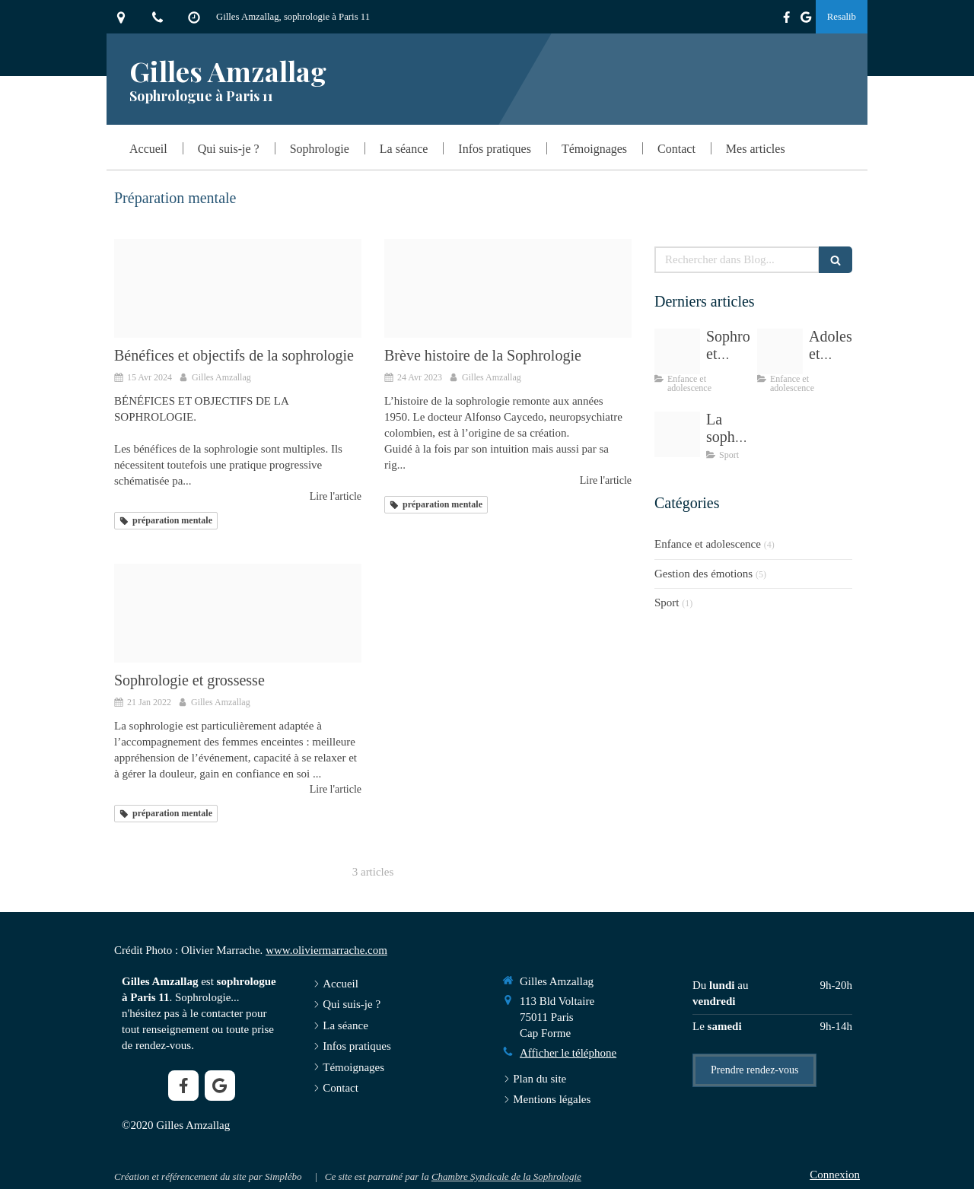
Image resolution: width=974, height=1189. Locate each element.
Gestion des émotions (703, 573)
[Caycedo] (508, 288)
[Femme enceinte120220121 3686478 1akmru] (237, 613)
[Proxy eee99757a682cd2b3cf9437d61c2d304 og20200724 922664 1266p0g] (780, 351)
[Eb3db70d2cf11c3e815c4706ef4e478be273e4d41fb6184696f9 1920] (677, 351)
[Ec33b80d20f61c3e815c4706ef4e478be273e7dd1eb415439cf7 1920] (677, 434)
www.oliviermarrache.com (326, 950)
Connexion (835, 1174)
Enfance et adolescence (707, 544)
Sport (667, 602)
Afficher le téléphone (568, 1053)
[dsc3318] (237, 288)
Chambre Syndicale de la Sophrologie (506, 1176)
